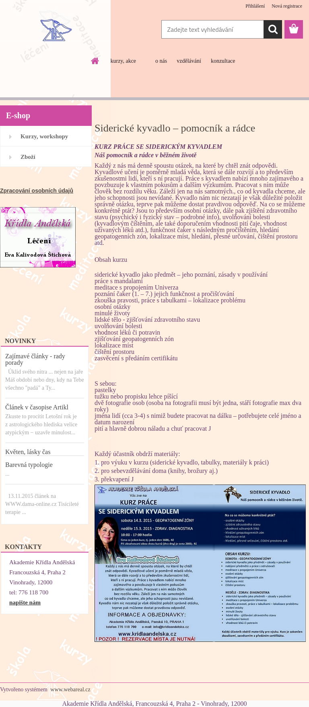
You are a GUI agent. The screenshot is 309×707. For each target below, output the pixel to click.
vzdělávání (189, 61)
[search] (273, 29)
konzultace (223, 61)
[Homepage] (95, 60)
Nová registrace (287, 6)
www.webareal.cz (70, 689)
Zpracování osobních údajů (36, 190)
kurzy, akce (123, 61)
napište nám (25, 602)
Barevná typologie (29, 464)
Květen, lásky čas (27, 451)
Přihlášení (255, 6)
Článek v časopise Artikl (36, 407)
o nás (161, 61)
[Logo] (55, 30)
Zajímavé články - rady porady (35, 359)
